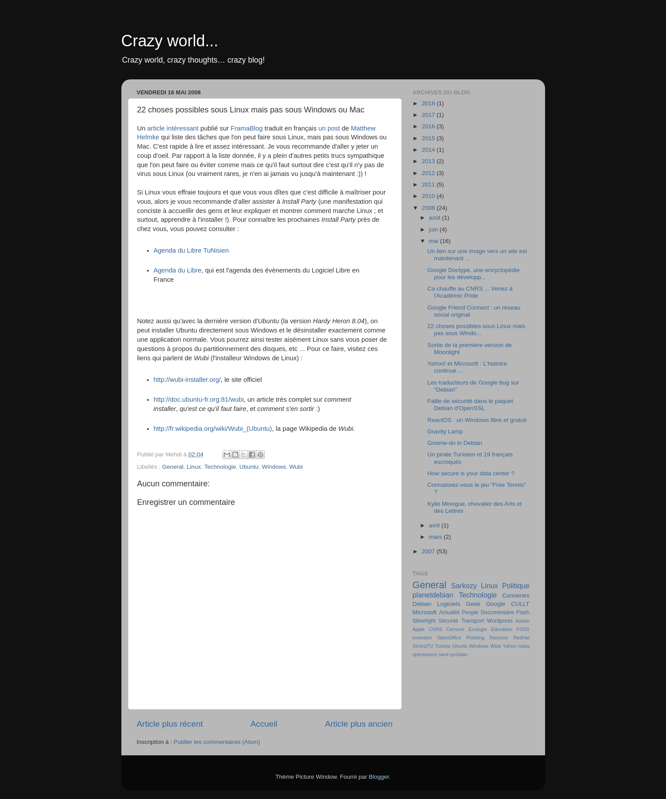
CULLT (520, 604)
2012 (428, 173)
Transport (472, 621)
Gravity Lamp (445, 431)
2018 (428, 103)
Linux (194, 466)
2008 (428, 208)
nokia (524, 646)
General (173, 466)
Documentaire (497, 612)
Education (501, 629)
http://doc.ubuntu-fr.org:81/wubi (199, 399)
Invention (422, 637)
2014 (428, 149)
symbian (458, 654)
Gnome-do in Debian (454, 443)
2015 (428, 138)
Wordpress (499, 621)
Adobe (522, 621)
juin (434, 229)
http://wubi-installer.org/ (187, 379)
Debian (422, 604)
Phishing (475, 637)
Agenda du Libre (178, 270)
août (435, 217)
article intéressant (173, 128)
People (470, 612)
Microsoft (425, 612)
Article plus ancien (358, 723)
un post (329, 128)
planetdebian (433, 595)
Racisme (498, 637)
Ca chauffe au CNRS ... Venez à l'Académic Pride (469, 292)
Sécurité (449, 621)
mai (434, 241)
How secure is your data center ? (470, 473)
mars (436, 537)
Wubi (296, 466)
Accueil (263, 723)
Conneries (516, 595)
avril (435, 525)
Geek (473, 604)
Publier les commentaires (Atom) (217, 742)
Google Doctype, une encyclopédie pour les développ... (473, 273)
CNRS (436, 629)
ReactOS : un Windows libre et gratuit (477, 420)
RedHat (521, 637)
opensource (425, 654)
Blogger (379, 776)
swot (443, 654)
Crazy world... (169, 41)
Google (495, 604)
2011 (428, 184)
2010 (428, 196)
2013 (428, 161)
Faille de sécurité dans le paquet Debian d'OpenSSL (470, 404)
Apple (419, 629)
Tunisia (442, 646)
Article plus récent (170, 723)
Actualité (449, 612)
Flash (523, 612)
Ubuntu (249, 466)
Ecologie (478, 629)
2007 (428, 551)
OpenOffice (449, 637)
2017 (428, 115)
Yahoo (509, 646)
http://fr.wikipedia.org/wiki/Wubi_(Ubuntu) (213, 428)
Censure (456, 629)
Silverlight (424, 621)
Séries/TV (423, 646)
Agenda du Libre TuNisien (191, 250)
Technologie (220, 466)
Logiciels (448, 604)
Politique (515, 586)
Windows (274, 466)
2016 (428, 126)
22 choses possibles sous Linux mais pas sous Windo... (476, 329)
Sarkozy (464, 586)
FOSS (522, 629)
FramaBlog (247, 128)
